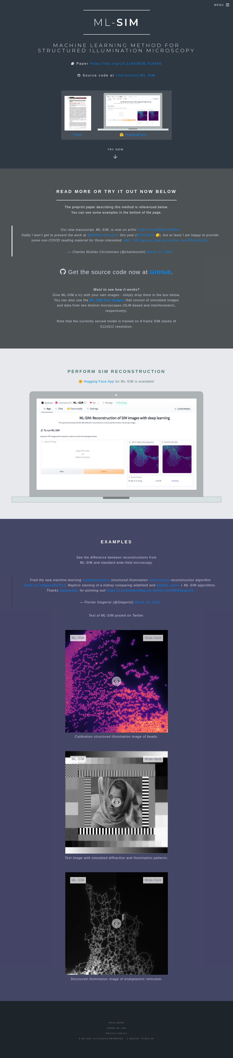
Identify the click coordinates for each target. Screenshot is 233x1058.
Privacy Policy (116, 1033)
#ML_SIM (131, 240)
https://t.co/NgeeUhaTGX (45, 585)
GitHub (160, 272)
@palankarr (69, 590)
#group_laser (151, 240)
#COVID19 (145, 235)
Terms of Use (116, 1028)
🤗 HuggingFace (133, 134)
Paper (78, 134)
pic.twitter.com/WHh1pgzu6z (170, 590)
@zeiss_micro (168, 585)
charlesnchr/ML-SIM (135, 75)
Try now (115, 149)
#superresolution (96, 580)
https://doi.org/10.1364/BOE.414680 (126, 63)
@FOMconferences (103, 235)
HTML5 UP (147, 1038)
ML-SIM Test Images (107, 300)
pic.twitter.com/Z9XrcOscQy (186, 240)
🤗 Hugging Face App (96, 381)
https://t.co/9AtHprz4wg (126, 590)
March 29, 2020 (147, 602)
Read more (116, 1023)
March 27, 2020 (159, 252)
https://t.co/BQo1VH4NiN (159, 229)
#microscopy (159, 580)
